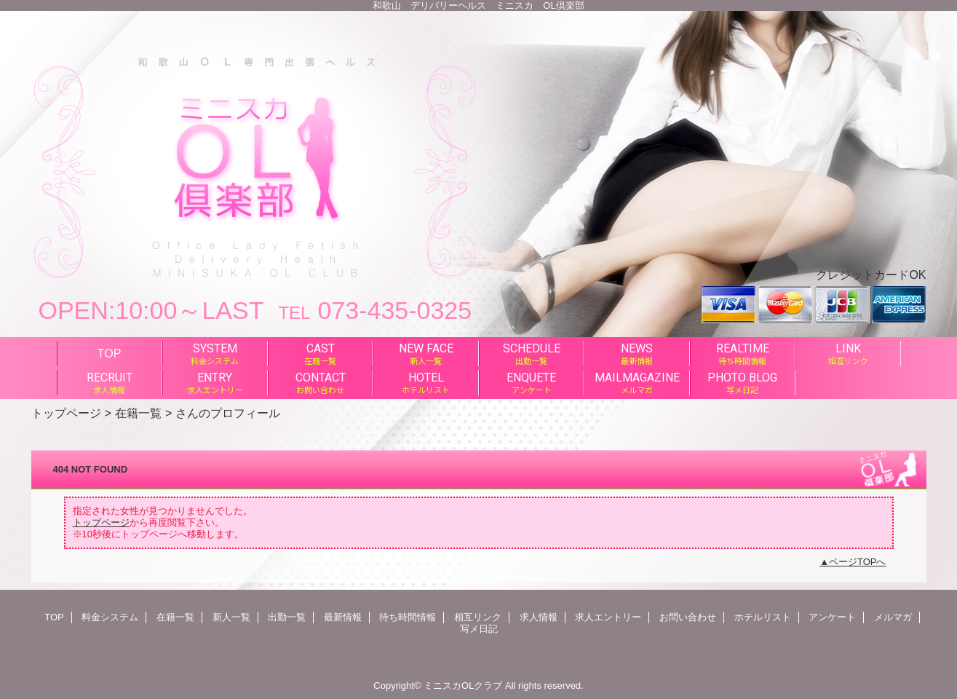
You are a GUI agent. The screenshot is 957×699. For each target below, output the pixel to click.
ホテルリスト (762, 617)
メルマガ (893, 617)
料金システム (110, 617)
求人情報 (538, 617)
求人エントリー (608, 617)
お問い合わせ (687, 617)
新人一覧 (231, 617)
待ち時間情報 (407, 617)
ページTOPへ (857, 561)
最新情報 (343, 617)
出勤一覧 (287, 617)
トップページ (66, 412)
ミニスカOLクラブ (463, 685)
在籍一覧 (138, 412)
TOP (110, 353)
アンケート (832, 617)
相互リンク (477, 617)
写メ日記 (479, 628)
